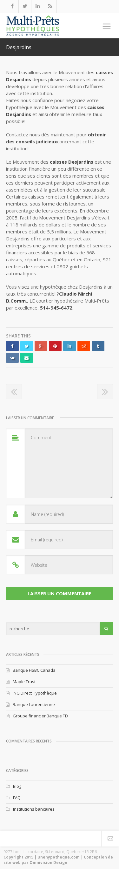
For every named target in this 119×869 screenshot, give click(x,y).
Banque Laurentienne (34, 704)
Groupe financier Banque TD (40, 716)
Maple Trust (24, 681)
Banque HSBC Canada (34, 670)
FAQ (17, 797)
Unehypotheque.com (58, 857)
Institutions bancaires (34, 809)
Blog (17, 786)
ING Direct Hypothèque (35, 693)
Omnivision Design (48, 862)
